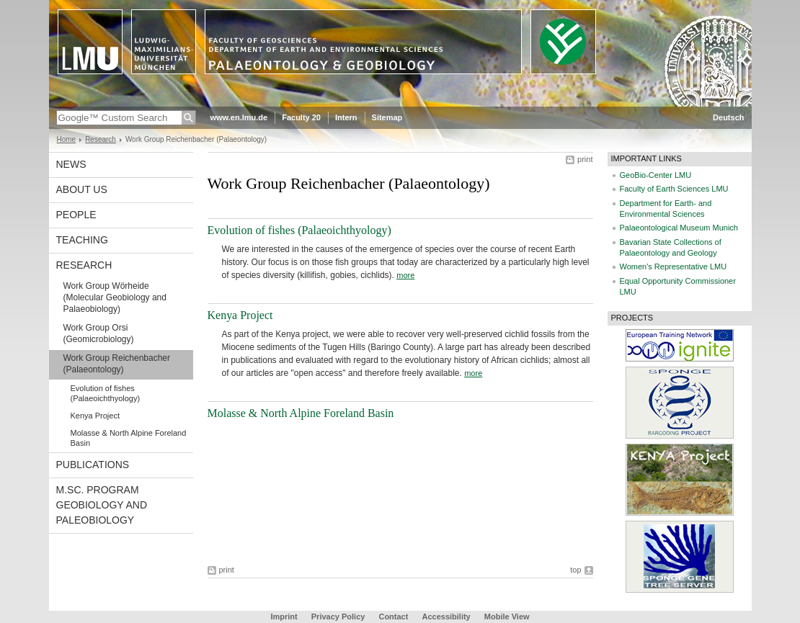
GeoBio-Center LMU (656, 175)
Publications (93, 464)
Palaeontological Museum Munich (679, 227)
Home (66, 139)
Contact (393, 616)
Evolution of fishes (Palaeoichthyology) (106, 393)
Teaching (82, 240)
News (71, 164)
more (405, 275)
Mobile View (507, 616)
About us (81, 189)
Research (100, 139)
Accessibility (447, 616)
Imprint (283, 616)
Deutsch (728, 117)
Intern (346, 117)
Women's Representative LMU (673, 266)
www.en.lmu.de (239, 117)
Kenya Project (95, 415)
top (575, 569)
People (76, 214)
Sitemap (387, 117)
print (584, 159)
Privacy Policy (338, 616)
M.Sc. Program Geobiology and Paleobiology (102, 505)
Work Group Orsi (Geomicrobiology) (98, 333)
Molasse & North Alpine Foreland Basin (129, 438)
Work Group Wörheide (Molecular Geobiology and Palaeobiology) (114, 297)
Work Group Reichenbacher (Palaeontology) (117, 364)
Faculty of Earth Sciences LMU (674, 188)
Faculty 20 (301, 117)
